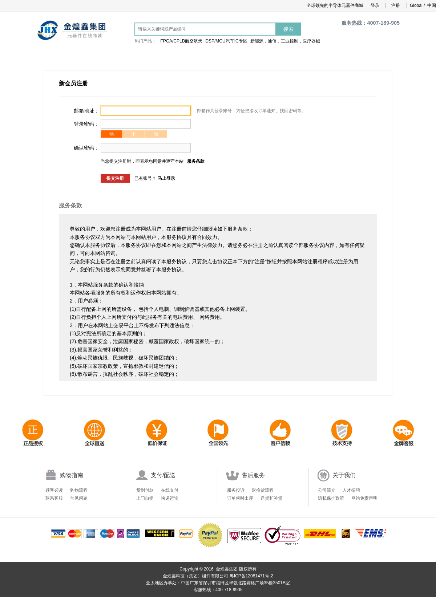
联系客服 (54, 498)
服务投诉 (236, 490)
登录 (375, 5)
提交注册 (115, 178)
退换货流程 (263, 490)
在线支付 (169, 490)
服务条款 (196, 161)
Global (416, 5)
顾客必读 (54, 490)
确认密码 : (85, 148)
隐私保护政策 (331, 498)
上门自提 (145, 498)
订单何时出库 (240, 498)
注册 (395, 5)
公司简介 (326, 490)
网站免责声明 (364, 498)
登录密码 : (85, 124)
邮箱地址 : (85, 111)
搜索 (288, 29)
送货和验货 (271, 498)
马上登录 (166, 178)
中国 (431, 5)
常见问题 (79, 498)
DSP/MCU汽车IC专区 (226, 41)
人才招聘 (351, 490)
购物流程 (79, 490)
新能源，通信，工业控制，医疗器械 (285, 41)
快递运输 (169, 498)
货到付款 (145, 490)
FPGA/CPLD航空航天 (181, 41)
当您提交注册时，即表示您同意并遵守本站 (142, 161)
